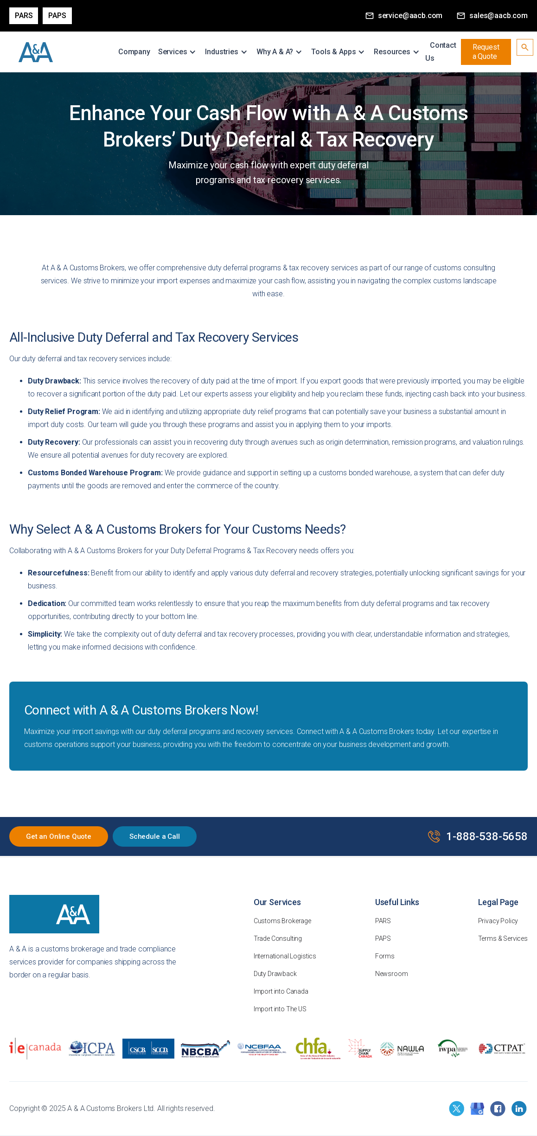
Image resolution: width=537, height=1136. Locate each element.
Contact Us (440, 52)
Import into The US (280, 1009)
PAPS (57, 15)
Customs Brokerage (282, 921)
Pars (23, 15)
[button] (178, 52)
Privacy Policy (498, 921)
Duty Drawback (275, 973)
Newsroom (391, 973)
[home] (36, 52)
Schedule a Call (154, 836)
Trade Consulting (278, 938)
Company (134, 51)
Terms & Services (503, 938)
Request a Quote (486, 52)
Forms (385, 956)
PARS (383, 921)
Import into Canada (281, 991)
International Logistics (285, 956)
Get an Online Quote (58, 836)
